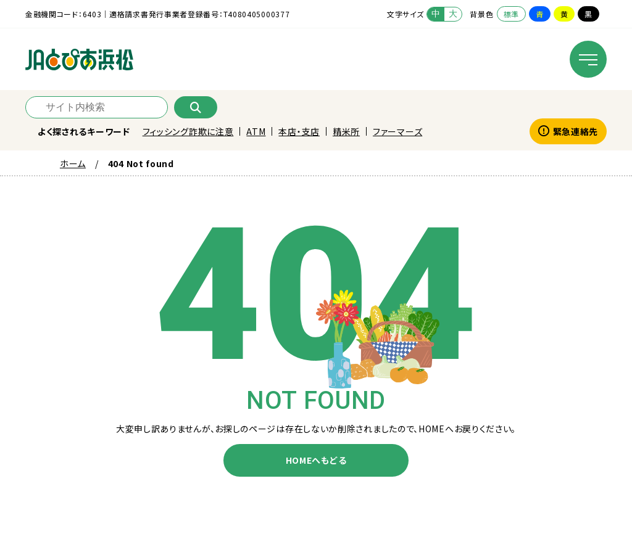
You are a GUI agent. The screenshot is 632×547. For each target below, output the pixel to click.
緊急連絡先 (568, 131)
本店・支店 (299, 131)
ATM (255, 131)
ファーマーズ (397, 131)
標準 (511, 14)
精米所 (346, 131)
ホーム (73, 163)
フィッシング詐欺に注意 (188, 131)
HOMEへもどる (316, 460)
